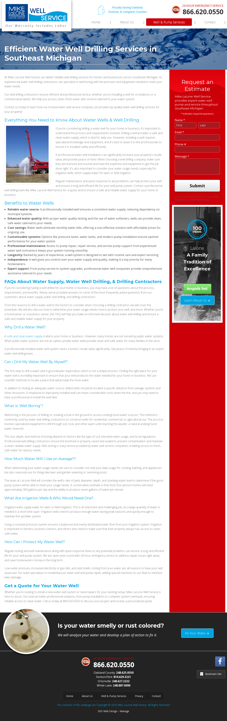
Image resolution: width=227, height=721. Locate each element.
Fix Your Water (197, 633)
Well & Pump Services (169, 22)
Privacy (139, 696)
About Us (127, 22)
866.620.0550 (203, 11)
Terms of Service (198, 158)
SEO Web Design (107, 711)
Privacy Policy (180, 158)
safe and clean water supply (24, 336)
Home (96, 22)
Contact (209, 22)
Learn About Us (197, 259)
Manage (124, 711)
